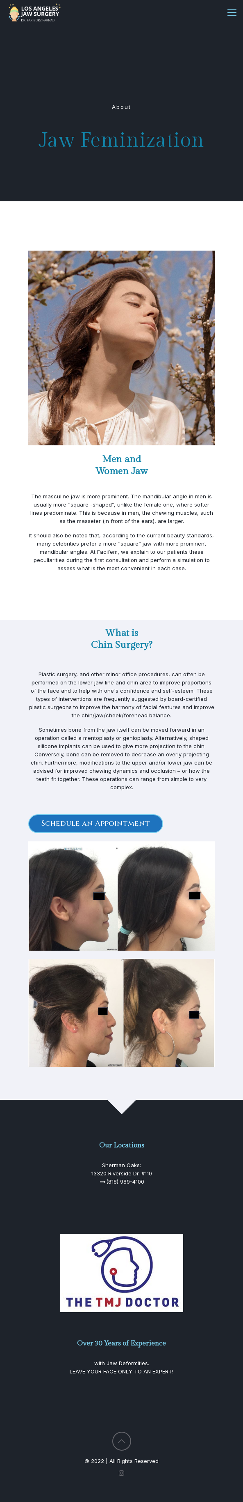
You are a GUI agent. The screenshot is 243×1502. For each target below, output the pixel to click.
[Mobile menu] (232, 12)
